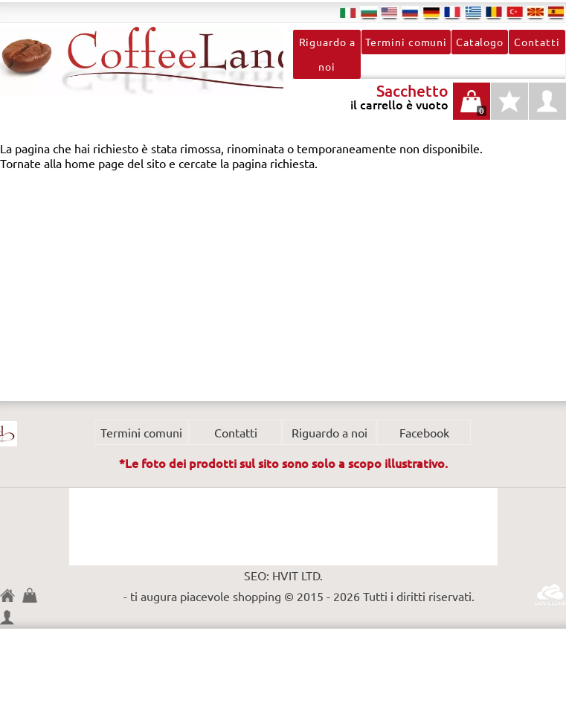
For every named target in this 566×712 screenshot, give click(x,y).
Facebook (424, 432)
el (473, 12)
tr (515, 12)
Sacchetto (33, 595)
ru (410, 12)
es (556, 12)
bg (369, 12)
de (431, 12)
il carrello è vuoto (471, 109)
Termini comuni (406, 41)
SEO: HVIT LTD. (283, 575)
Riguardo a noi (327, 54)
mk (535, 12)
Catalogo (480, 41)
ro (494, 12)
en (390, 12)
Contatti (536, 41)
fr (452, 12)
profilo (547, 101)
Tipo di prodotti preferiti (509, 109)
